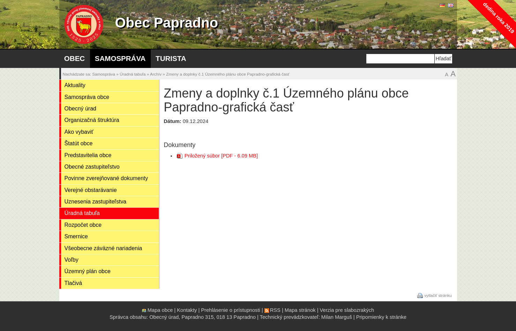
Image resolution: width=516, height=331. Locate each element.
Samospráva (120, 58)
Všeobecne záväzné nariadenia (103, 248)
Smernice (76, 236)
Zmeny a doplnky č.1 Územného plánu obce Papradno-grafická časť (228, 74)
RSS (275, 310)
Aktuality (75, 85)
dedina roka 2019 (498, 17)
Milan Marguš (336, 317)
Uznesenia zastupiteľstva (96, 202)
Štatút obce (79, 143)
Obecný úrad (80, 108)
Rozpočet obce (83, 225)
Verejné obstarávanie (91, 190)
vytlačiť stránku (438, 295)
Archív (156, 74)
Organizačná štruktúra (92, 120)
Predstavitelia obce (88, 155)
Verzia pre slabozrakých (347, 310)
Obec (74, 58)
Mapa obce (160, 310)
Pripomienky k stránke (381, 317)
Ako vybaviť (79, 132)
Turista (171, 58)
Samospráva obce (87, 97)
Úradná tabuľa (132, 74)
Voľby (71, 260)
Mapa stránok (300, 310)
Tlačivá (73, 283)
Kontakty (187, 310)
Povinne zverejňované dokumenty (106, 178)
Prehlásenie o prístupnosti (230, 310)
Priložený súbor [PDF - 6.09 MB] (221, 156)
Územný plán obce (88, 271)
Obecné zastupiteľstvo (92, 167)
